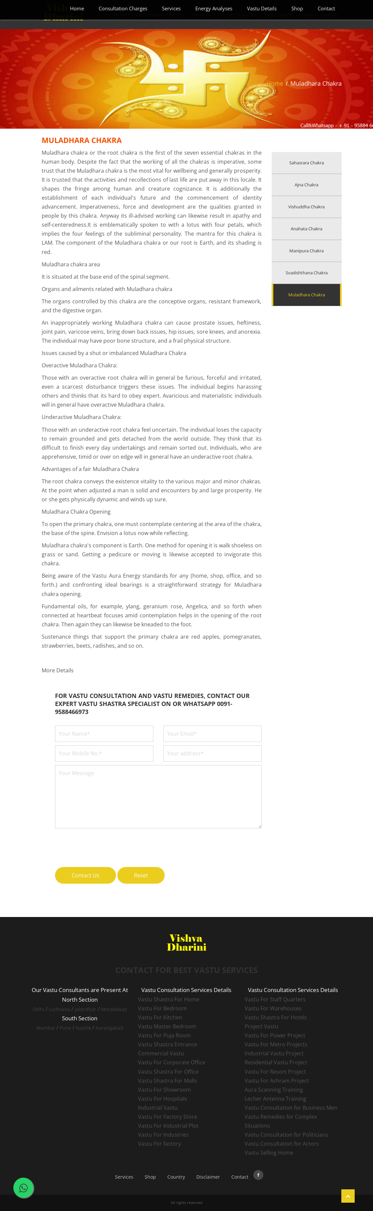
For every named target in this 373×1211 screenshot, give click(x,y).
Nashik (83, 1028)
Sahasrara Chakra (306, 163)
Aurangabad (109, 1028)
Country (176, 1177)
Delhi (38, 1009)
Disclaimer (208, 1177)
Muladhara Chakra (306, 295)
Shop (297, 8)
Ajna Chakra (306, 185)
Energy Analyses (213, 8)
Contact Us (85, 875)
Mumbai (45, 1028)
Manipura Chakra (306, 251)
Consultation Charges (123, 8)
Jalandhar (85, 1009)
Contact (326, 8)
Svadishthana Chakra (307, 273)
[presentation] (105, 844)
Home (77, 8)
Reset (141, 875)
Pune (65, 1028)
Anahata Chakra (306, 229)
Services (171, 8)
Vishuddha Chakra (306, 207)
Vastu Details (262, 8)
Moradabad (114, 1009)
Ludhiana (59, 1009)
